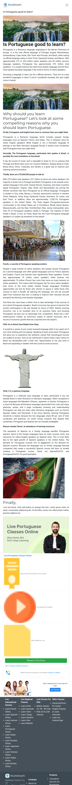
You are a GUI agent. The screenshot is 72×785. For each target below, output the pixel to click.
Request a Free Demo (36, 660)
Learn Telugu (26, 714)
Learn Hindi (26, 706)
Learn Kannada (27, 709)
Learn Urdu (25, 720)
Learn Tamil (26, 712)
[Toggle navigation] (67, 5)
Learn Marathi (27, 723)
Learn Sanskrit (27, 717)
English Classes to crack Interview (59, 712)
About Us (32, 783)
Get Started (55, 690)
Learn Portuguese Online (10, 729)
